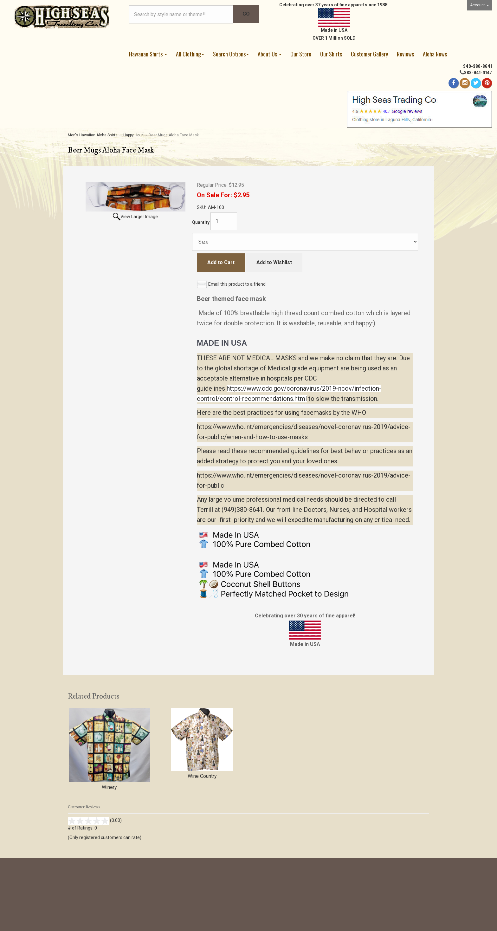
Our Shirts (331, 54)
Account (479, 5)
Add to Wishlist (274, 262)
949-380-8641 (477, 65)
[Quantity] (223, 221)
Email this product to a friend (237, 284)
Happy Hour (133, 135)
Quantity (201, 222)
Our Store (300, 54)
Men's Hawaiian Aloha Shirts (93, 135)
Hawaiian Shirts (148, 54)
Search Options (231, 54)
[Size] (305, 242)
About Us (269, 54)
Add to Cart (221, 262)
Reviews (405, 54)
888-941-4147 (478, 72)
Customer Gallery (369, 54)
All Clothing (190, 54)
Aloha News (435, 54)
